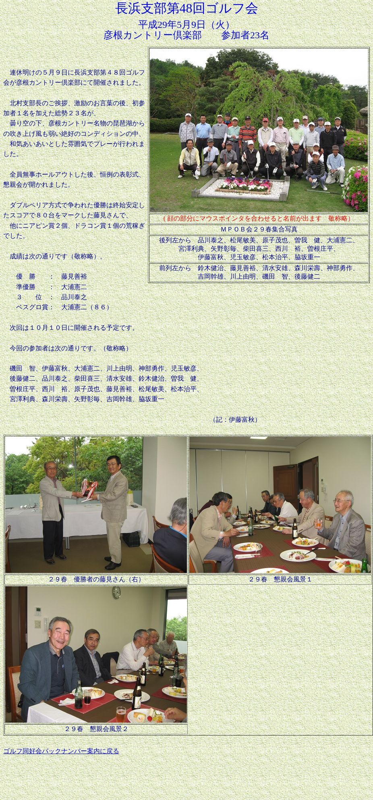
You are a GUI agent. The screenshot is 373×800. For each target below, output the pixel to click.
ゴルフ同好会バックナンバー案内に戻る (61, 751)
